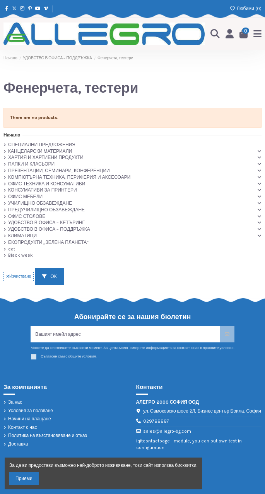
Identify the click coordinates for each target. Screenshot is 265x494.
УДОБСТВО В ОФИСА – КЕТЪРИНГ (46, 222)
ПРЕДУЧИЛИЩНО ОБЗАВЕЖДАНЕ (46, 209)
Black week (20, 255)
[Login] (230, 34)
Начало (11, 135)
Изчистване (18, 276)
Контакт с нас (22, 427)
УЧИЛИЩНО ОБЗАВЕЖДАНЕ (40, 203)
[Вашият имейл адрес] (125, 334)
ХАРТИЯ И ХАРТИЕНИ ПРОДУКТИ (46, 157)
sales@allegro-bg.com (167, 431)
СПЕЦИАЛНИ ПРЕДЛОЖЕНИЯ (41, 144)
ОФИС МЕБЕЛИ (25, 196)
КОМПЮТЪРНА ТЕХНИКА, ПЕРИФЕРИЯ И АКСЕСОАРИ (69, 177)
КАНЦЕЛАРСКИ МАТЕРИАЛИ (40, 151)
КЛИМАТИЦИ (22, 235)
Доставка (18, 444)
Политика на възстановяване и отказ (47, 435)
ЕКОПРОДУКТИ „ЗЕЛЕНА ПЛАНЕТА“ (48, 242)
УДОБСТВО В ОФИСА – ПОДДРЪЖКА (49, 229)
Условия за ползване (30, 410)
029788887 (156, 421)
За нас (15, 402)
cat (11, 249)
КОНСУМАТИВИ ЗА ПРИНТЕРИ (42, 190)
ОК (49, 276)
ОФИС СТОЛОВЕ (26, 216)
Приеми (23, 478)
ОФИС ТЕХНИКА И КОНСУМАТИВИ (46, 184)
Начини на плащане (29, 418)
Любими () (246, 8)
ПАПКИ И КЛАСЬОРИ (31, 164)
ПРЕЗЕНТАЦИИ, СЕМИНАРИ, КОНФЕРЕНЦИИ (59, 170)
